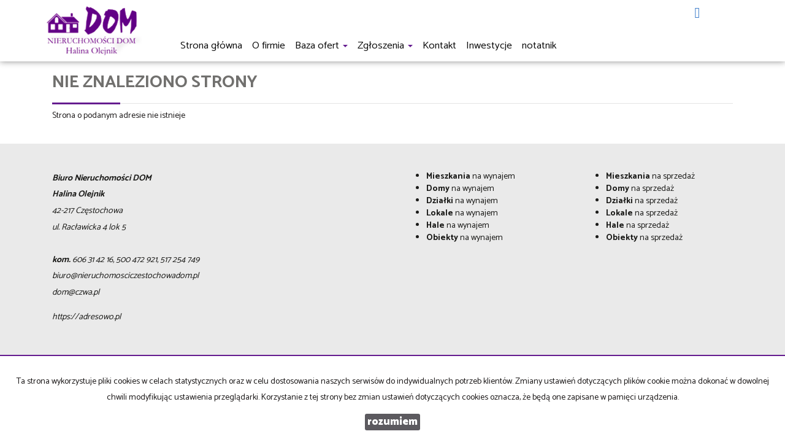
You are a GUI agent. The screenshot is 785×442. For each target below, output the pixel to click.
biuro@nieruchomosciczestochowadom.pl (125, 276)
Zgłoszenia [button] (385, 45)
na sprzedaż (650, 176)
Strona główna (211, 45)
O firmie (268, 45)
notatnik (539, 45)
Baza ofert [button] (321, 45)
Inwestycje (489, 45)
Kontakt (439, 45)
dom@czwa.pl (75, 292)
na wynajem (470, 176)
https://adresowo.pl (86, 317)
